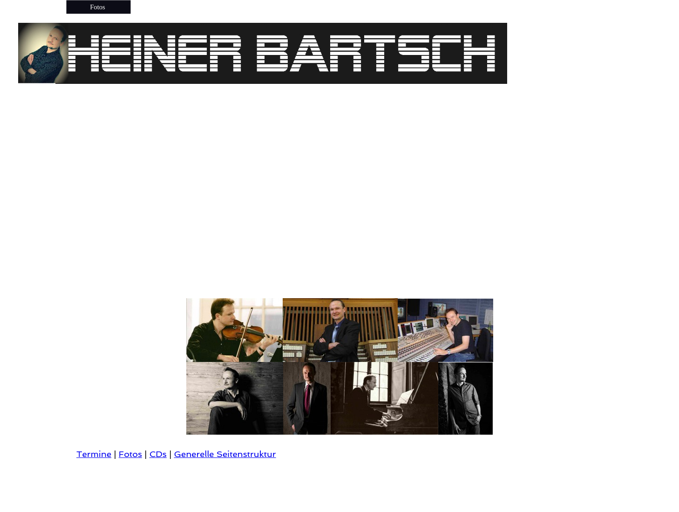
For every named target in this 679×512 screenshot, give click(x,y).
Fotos (130, 454)
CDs (158, 454)
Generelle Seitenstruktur (225, 454)
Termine (93, 454)
